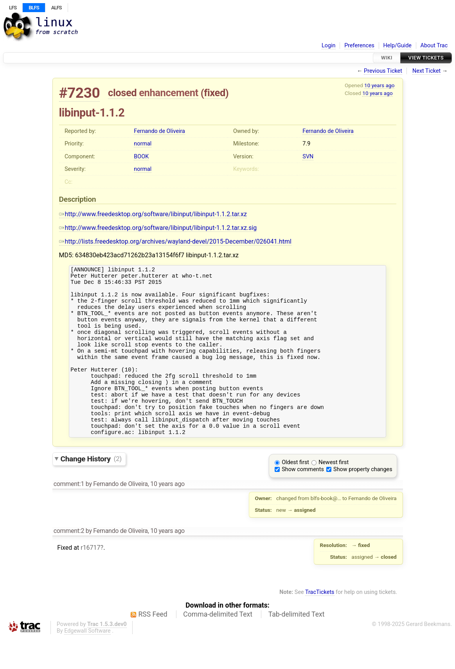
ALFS (56, 8)
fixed (214, 93)
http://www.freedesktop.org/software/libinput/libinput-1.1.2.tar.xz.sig (158, 227)
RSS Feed (152, 646)
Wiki (386, 58)
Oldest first (295, 494)
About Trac (434, 45)
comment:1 (69, 515)
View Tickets (426, 58)
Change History (91, 490)
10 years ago (379, 85)
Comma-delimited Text (217, 646)
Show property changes (362, 501)
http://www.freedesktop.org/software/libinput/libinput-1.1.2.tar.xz (153, 214)
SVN (307, 156)
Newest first (333, 494)
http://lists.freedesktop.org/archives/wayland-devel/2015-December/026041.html (175, 241)
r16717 (90, 579)
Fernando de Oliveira (159, 131)
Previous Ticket (383, 71)
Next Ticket (426, 71)
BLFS (34, 8)
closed (122, 93)
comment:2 (69, 562)
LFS (12, 8)
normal (142, 143)
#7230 (79, 92)
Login (329, 45)
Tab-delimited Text (296, 646)
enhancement (168, 93)
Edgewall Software (87, 662)
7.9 (306, 143)
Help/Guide (397, 45)
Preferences (359, 45)
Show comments (303, 501)
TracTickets (320, 624)
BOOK (141, 156)
